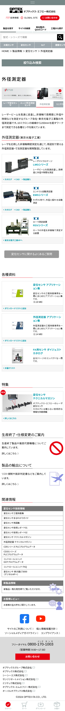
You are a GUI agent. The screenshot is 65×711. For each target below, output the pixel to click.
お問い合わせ (51, 18)
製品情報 (17, 51)
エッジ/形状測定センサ (27, 104)
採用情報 (12, 17)
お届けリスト (10, 368)
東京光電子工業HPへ (13, 240)
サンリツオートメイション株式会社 (19, 679)
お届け (56, 705)
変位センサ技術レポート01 (15, 528)
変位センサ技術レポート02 (15, 532)
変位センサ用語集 (12, 523)
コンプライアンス (49, 633)
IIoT (43, 45)
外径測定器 (44, 104)
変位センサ (26, 45)
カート (24, 705)
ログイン (8, 705)
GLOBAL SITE (28, 17)
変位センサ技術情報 (14, 508)
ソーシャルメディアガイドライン (20, 633)
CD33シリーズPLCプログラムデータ (13, 553)
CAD (18, 179)
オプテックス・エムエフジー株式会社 (20, 687)
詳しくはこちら (10, 418)
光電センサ (9, 45)
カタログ (8, 179)
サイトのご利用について (19, 628)
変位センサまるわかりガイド (16, 518)
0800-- (40, 643)
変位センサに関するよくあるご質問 (31, 254)
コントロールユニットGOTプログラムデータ (13, 560)
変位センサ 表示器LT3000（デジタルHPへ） (15, 573)
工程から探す (57, 28)
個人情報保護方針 (46, 628)
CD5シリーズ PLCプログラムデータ (19, 547)
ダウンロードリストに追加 (15, 308)
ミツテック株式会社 (12, 683)
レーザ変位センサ (10, 104)
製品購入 (27, 179)
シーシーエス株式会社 (13, 675)
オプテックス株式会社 (13, 671)
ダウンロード (41, 705)
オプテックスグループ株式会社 (17, 667)
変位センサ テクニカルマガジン (17, 537)
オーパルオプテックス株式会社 (17, 691)
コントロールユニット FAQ (15, 567)
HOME (5, 51)
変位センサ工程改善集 (14, 513)
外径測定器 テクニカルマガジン (18, 542)
